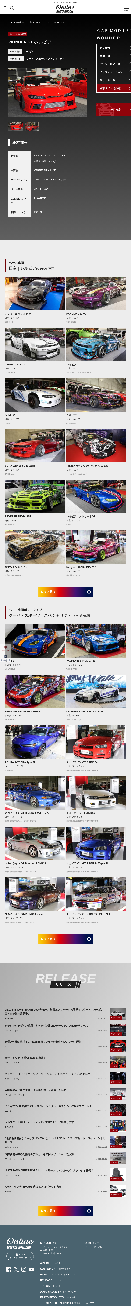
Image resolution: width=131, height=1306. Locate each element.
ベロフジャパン (12, 1082)
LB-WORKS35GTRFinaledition (84, 713)
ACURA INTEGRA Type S (20, 764)
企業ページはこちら (43, 161)
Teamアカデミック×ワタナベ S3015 (87, 465)
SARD (8, 1050)
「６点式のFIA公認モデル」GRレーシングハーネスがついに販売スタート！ (48, 1109)
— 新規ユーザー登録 (92, 1253)
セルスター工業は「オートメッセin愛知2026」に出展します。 (40, 1125)
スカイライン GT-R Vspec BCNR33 (25, 865)
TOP (10, 22)
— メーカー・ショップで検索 (54, 1253)
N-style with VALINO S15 (81, 567)
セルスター (10, 1130)
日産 (30, 22)
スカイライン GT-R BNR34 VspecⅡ (87, 865)
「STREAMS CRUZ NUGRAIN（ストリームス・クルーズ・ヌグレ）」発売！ (49, 1174)
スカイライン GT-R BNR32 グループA (27, 814)
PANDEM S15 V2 (76, 314)
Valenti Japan (12, 1034)
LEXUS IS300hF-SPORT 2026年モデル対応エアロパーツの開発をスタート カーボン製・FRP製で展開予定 (54, 1015)
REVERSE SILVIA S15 (18, 516)
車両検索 (20, 22)
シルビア (39, 22)
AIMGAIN (10, 1022)
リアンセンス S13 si (16, 567)
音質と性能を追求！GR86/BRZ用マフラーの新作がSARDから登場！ (44, 1045)
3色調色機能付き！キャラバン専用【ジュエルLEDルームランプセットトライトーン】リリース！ (55, 1144)
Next (81, 94)
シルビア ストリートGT (80, 516)
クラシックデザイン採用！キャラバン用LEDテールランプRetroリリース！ (47, 1029)
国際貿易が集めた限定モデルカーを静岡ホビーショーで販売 (39, 1158)
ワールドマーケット (15, 1098)
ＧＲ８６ (10, 662)
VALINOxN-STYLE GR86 (81, 662)
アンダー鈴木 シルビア (18, 314)
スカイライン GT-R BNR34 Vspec (24, 916)
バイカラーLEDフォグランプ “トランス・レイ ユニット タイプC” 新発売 (47, 1077)
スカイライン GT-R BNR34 (82, 764)
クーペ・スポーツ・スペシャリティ (45, 58)
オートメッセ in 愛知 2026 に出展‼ (25, 1061)
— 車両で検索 (46, 1256)
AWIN (8, 1195)
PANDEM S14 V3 (15, 364)
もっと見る (51, 593)
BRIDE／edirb (12, 1066)
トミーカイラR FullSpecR (81, 814)
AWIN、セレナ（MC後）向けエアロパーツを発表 (33, 1190)
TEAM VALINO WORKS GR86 (22, 713)
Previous (14, 94)
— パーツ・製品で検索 (50, 1259)
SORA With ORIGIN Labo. (20, 465)
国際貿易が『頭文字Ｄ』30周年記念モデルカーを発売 (35, 1093)
